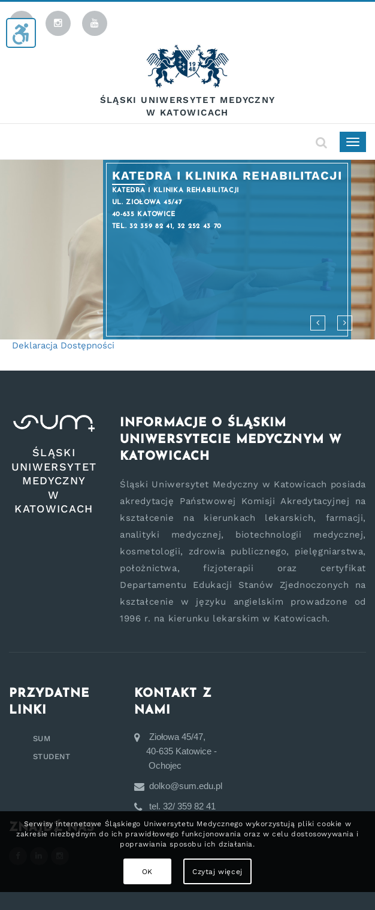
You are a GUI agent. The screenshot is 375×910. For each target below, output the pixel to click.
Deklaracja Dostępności (63, 345)
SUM (41, 738)
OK (147, 871)
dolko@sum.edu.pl (183, 786)
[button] (317, 323)
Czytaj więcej (217, 871)
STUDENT (52, 756)
